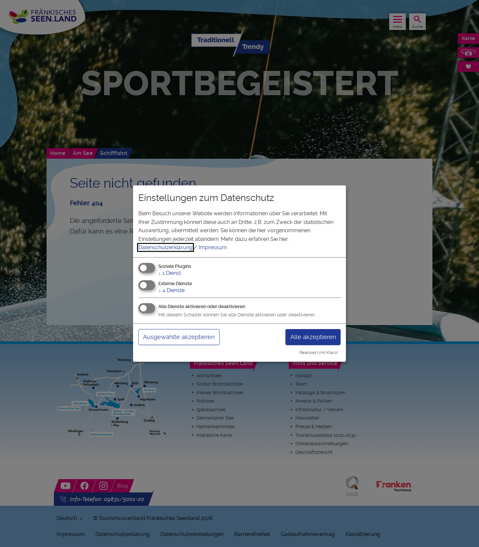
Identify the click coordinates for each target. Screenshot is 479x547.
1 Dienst (169, 273)
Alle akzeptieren (313, 336)
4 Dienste (171, 290)
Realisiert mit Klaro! (318, 352)
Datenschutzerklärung (165, 247)
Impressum (213, 247)
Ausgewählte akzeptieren (179, 336)
